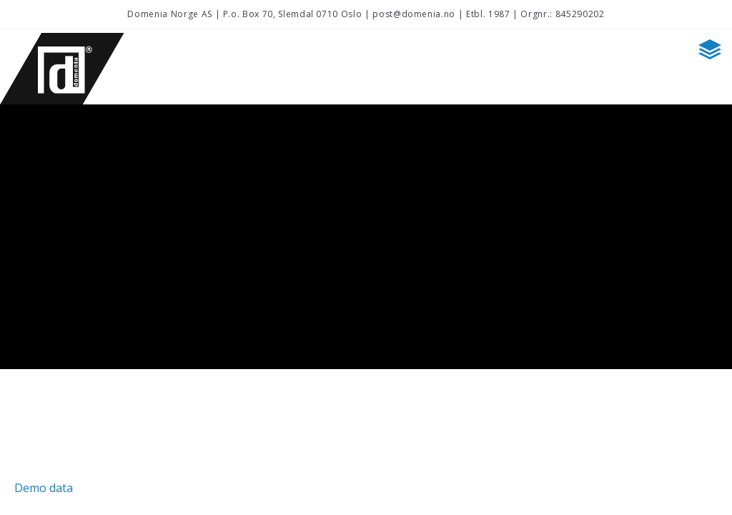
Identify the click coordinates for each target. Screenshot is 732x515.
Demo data (43, 488)
